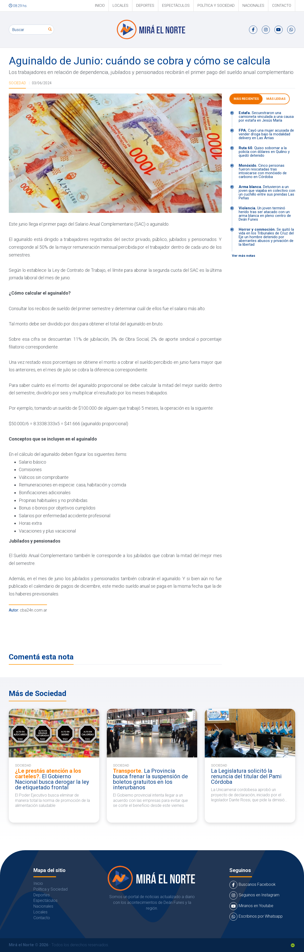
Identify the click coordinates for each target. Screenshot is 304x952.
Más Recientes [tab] (246, 99)
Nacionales (253, 5)
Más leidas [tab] (275, 99)
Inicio (100, 5)
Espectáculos (176, 5)
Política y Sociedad (216, 5)
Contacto (281, 5)
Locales (120, 5)
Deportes (145, 5)
